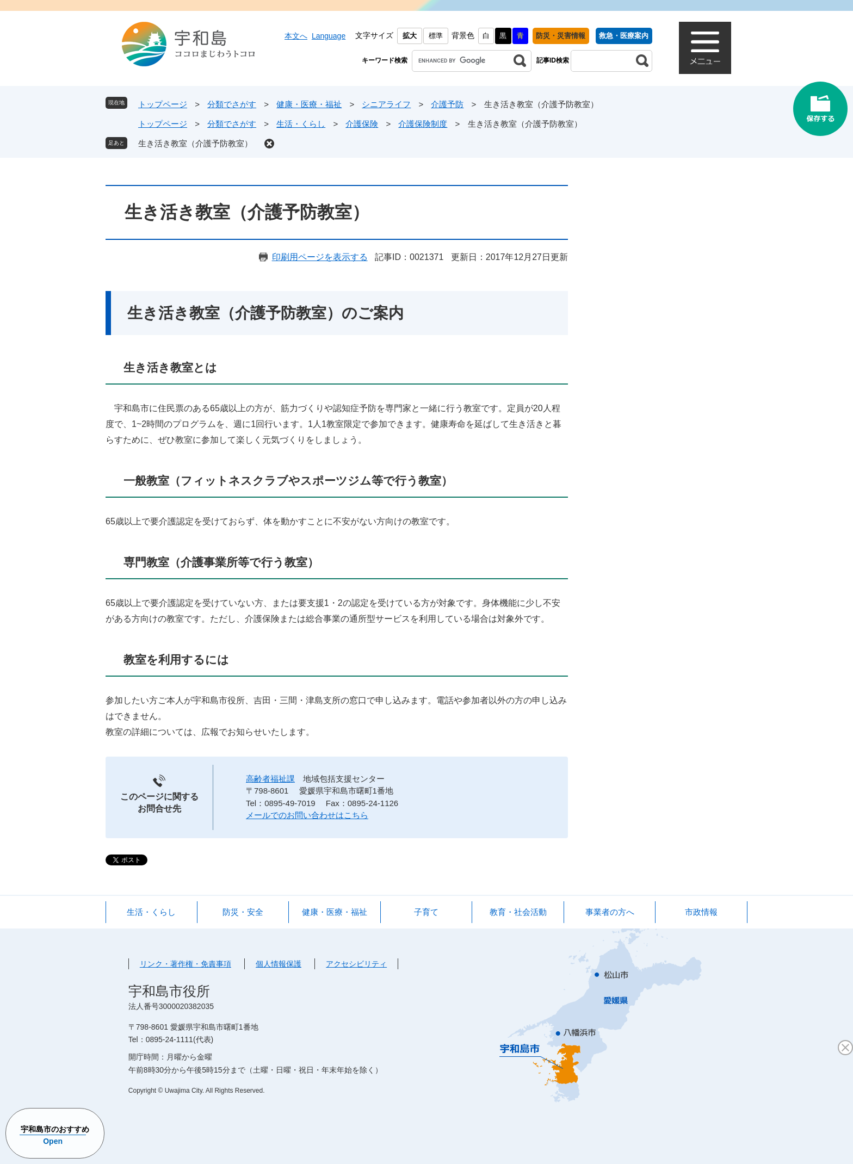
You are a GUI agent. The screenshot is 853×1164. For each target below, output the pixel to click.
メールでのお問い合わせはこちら (307, 815)
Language (328, 36)
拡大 (410, 36)
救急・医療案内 (623, 36)
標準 (436, 36)
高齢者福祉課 (270, 778)
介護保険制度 (422, 123)
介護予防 (447, 104)
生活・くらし (300, 123)
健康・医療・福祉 (309, 104)
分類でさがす (231, 104)
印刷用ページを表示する (320, 257)
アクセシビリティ (356, 963)
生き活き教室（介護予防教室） (195, 143)
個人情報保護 (278, 963)
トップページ (162, 104)
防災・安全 (242, 912)
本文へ (296, 36)
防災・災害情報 (560, 36)
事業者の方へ (609, 912)
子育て (426, 912)
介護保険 (361, 123)
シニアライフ (386, 104)
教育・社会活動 (518, 912)
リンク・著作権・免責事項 (185, 963)
